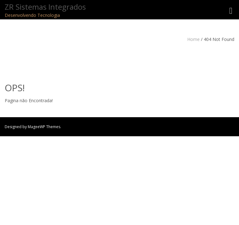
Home (193, 39)
